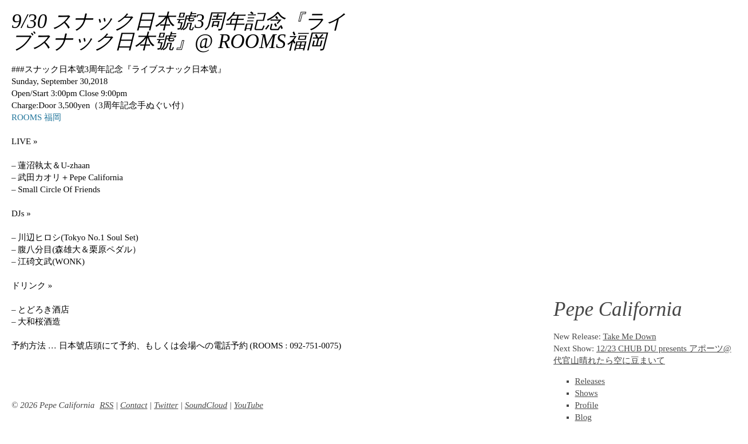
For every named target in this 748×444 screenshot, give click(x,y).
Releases (590, 381)
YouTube (248, 405)
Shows (586, 393)
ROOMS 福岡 (36, 117)
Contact (134, 405)
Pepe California (617, 309)
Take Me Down (629, 336)
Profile (587, 405)
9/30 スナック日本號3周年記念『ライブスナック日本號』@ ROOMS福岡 (178, 31)
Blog (583, 417)
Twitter (166, 405)
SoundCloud (206, 405)
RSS (106, 405)
